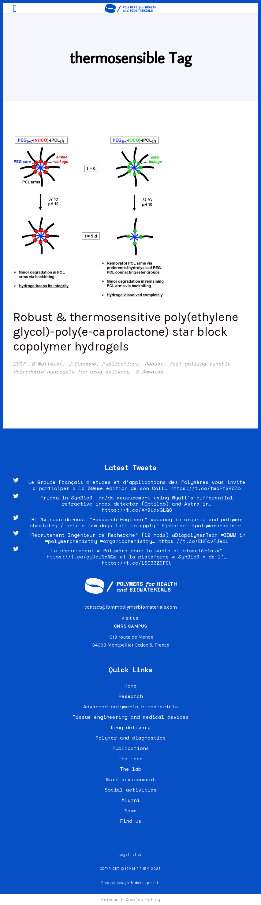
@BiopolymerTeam (195, 535)
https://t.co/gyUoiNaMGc (82, 556)
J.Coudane (82, 363)
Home (131, 685)
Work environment (130, 779)
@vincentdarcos (61, 519)
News (131, 810)
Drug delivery (131, 727)
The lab (130, 769)
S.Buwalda (149, 371)
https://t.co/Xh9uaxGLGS (137, 510)
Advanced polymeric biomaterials (130, 706)
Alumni (130, 800)
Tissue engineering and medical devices (131, 717)
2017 (19, 363)
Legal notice (130, 855)
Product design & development (130, 883)
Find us (130, 821)
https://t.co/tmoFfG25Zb (205, 488)
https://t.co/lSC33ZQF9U (137, 562)
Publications (120, 363)
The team (130, 758)
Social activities (131, 789)
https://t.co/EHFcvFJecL (193, 541)
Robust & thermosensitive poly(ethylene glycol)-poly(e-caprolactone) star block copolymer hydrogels (125, 332)
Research (130, 696)
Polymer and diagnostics (130, 737)
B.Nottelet (47, 363)
